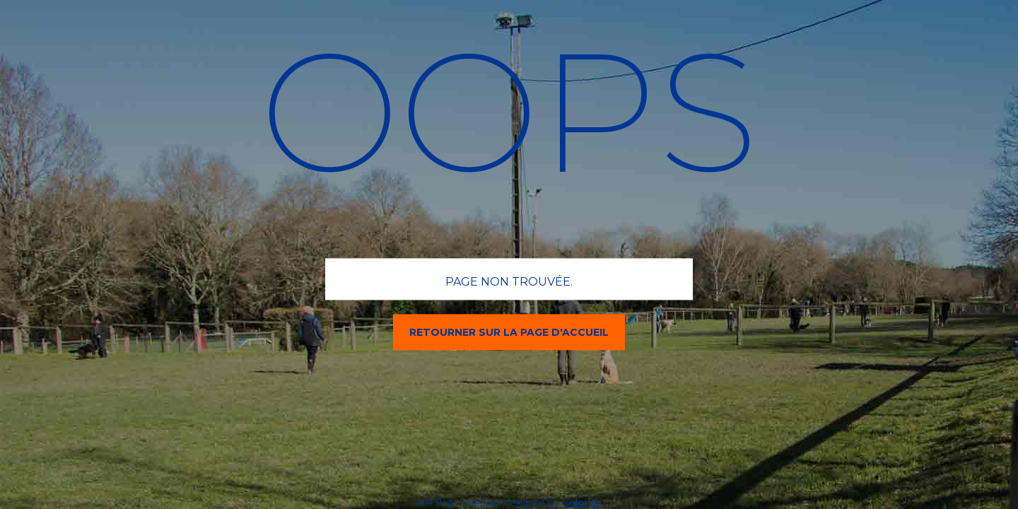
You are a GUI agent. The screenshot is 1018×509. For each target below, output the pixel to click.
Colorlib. (582, 502)
